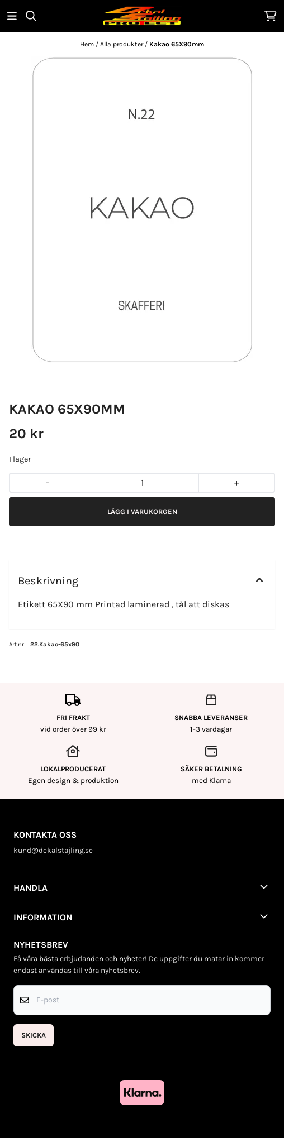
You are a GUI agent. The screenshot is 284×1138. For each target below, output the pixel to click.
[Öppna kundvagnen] (270, 16)
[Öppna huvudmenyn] (12, 16)
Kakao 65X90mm (176, 44)
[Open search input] (31, 16)
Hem (88, 44)
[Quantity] (142, 483)
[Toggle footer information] (266, 886)
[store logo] (142, 16)
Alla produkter (122, 44)
